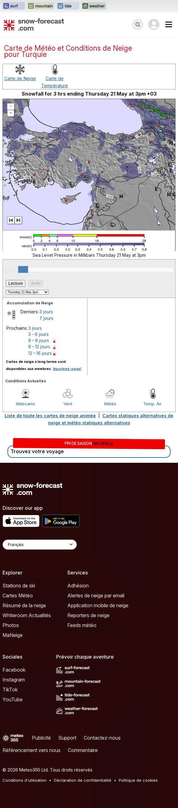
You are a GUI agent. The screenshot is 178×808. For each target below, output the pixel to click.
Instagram (13, 680)
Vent (68, 403)
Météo (110, 403)
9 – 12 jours (39, 346)
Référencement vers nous (31, 750)
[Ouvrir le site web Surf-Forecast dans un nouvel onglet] (13, 6)
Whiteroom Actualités (26, 615)
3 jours (46, 311)
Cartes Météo (17, 595)
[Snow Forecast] (34, 24)
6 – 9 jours (38, 340)
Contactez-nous (102, 738)
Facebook (13, 670)
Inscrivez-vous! (67, 369)
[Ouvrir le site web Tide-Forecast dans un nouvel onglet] (68, 6)
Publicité (41, 738)
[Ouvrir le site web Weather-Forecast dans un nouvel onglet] (94, 6)
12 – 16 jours (40, 353)
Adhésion (78, 585)
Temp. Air (152, 403)
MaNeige (12, 635)
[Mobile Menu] (168, 24)
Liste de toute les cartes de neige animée (50, 415)
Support (67, 738)
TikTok (10, 689)
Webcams (25, 403)
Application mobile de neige (97, 605)
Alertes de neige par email (95, 595)
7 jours (46, 318)
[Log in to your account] (153, 24)
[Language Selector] (39, 544)
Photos (10, 625)
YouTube (12, 699)
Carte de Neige (20, 78)
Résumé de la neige (24, 605)
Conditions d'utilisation (24, 780)
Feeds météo (81, 625)
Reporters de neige (88, 615)
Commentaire (83, 750)
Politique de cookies (138, 780)
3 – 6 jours (38, 334)
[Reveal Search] (137, 24)
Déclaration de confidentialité (82, 780)
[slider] (23, 269)
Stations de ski (18, 585)
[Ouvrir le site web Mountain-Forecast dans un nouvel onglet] (40, 6)
